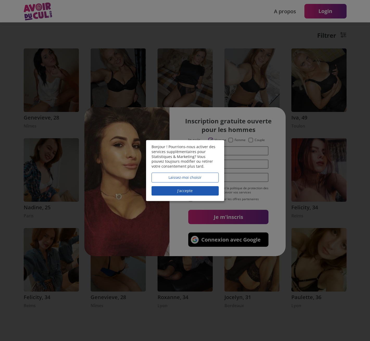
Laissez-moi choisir (185, 177)
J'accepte (185, 190)
